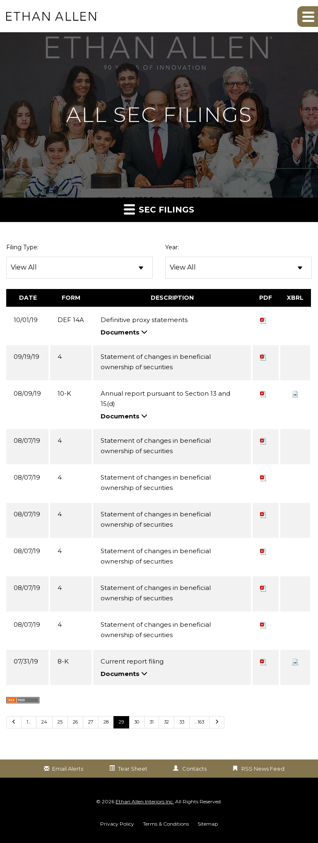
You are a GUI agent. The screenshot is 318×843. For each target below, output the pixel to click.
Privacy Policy (117, 824)
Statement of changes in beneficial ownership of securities (156, 362)
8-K (63, 661)
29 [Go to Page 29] (121, 722)
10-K (64, 393)
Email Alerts (67, 768)
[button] (307, 16)
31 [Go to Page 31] (151, 722)
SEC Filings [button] (159, 209)
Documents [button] (124, 332)
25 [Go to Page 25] (60, 722)
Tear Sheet (132, 768)
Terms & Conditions (166, 824)
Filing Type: (22, 247)
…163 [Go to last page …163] (199, 722)
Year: (172, 247)
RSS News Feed (262, 768)
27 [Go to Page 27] (90, 722)
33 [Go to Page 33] (181, 722)
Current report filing (132, 661)
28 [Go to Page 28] (106, 722)
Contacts (194, 768)
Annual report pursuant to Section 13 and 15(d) (165, 398)
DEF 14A (71, 320)
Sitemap (208, 824)
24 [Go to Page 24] (44, 722)
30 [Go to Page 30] (136, 722)
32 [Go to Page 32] (166, 722)
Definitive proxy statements (144, 320)
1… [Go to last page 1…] (28, 722)
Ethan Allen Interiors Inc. (145, 801)
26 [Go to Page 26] (75, 722)
